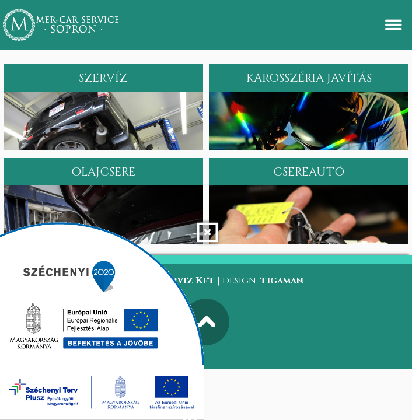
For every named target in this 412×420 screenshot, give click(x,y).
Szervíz (103, 78)
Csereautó (308, 172)
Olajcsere (103, 172)
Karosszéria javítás (309, 78)
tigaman (281, 280)
